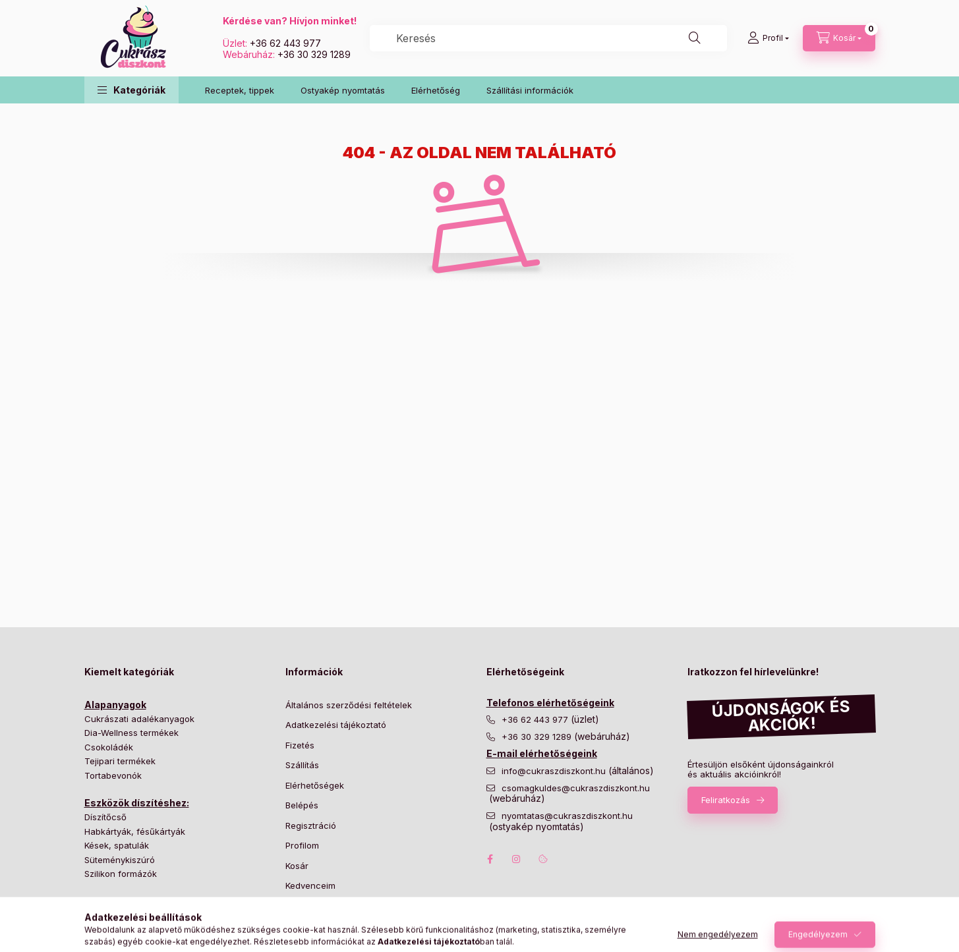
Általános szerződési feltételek (348, 705)
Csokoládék (108, 747)
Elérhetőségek (314, 785)
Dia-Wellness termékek (131, 732)
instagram (517, 859)
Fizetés (299, 745)
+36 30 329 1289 (314, 54)
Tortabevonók (113, 775)
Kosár (296, 865)
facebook (490, 859)
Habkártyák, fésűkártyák (134, 831)
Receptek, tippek (239, 90)
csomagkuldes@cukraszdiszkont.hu (576, 788)
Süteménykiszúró (119, 859)
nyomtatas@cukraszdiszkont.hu (567, 816)
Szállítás (302, 765)
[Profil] (768, 38)
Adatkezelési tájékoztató (335, 724)
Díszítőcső (105, 817)
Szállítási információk (529, 90)
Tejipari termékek (120, 761)
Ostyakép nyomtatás (343, 90)
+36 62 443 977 (285, 43)
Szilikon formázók (120, 873)
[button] (131, 89)
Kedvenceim (310, 885)
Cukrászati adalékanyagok (139, 719)
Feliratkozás (725, 800)
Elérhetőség (435, 90)
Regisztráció (310, 825)
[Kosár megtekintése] (839, 38)
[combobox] (548, 38)
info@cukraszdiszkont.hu (555, 771)
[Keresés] (695, 38)
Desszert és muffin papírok (139, 915)
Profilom (302, 845)
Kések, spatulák (116, 845)
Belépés (301, 805)
